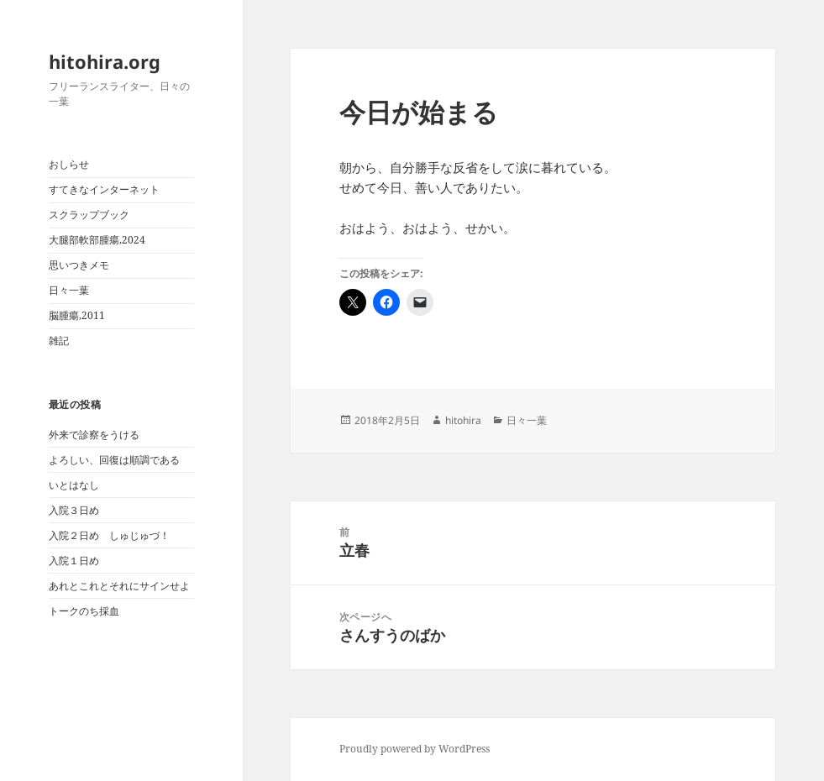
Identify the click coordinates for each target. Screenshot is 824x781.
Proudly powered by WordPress (414, 749)
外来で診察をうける (94, 434)
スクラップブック (89, 214)
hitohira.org (104, 61)
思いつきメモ (79, 265)
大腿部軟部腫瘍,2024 (97, 240)
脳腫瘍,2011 (77, 315)
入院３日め (74, 510)
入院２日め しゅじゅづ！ (109, 535)
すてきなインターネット (104, 189)
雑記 (59, 340)
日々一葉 (69, 290)
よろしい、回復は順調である (114, 460)
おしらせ (69, 164)
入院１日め (74, 560)
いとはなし (74, 485)
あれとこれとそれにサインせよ (119, 586)
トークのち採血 (84, 611)
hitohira (463, 420)
